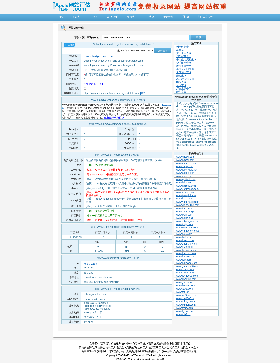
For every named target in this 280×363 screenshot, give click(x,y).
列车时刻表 (182, 46)
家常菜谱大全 (183, 66)
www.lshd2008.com (187, 275)
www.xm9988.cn (185, 298)
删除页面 (175, 343)
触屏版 (161, 359)
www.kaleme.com (186, 253)
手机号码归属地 (185, 69)
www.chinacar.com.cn (188, 230)
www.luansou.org (185, 256)
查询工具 (143, 347)
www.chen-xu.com (186, 163)
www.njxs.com (184, 234)
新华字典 (181, 91)
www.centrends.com (187, 188)
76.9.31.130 (90, 263)
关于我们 (95, 343)
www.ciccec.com (185, 192)
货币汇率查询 (183, 53)
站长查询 (185, 347)
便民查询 (132, 347)
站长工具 (111, 347)
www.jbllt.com (183, 259)
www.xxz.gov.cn (185, 269)
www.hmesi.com (185, 160)
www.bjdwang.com (186, 262)
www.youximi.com (186, 282)
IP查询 (194, 347)
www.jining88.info (186, 195)
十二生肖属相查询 (186, 59)
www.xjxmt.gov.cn (186, 272)
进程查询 (181, 75)
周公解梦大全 (183, 56)
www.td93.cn (183, 314)
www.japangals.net (186, 169)
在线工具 (153, 347)
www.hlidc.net (184, 182)
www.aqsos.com (185, 172)
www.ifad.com (184, 208)
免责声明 (137, 343)
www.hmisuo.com (186, 185)
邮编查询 (181, 82)
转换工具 (175, 347)
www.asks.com (184, 288)
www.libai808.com (186, 279)
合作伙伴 (127, 343)
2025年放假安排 (185, 78)
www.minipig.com (186, 304)
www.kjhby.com (184, 311)
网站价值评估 (86, 347)
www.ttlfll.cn (182, 291)
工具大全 (164, 347)
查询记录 (148, 343)
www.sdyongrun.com (187, 221)
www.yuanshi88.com (187, 266)
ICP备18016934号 (125, 359)
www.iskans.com (185, 285)
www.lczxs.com (184, 198)
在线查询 (121, 347)
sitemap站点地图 (145, 359)
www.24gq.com (184, 166)
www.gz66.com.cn (186, 295)
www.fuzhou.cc (184, 246)
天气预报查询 (183, 72)
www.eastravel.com (187, 227)
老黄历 (180, 49)
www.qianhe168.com (187, 205)
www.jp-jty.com (184, 224)
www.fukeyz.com (185, 301)
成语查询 (181, 85)
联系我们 (105, 343)
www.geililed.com (185, 179)
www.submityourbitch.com (98, 56)
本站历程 (185, 343)
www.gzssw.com (185, 156)
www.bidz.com (184, 237)
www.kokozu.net (185, 240)
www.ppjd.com (184, 214)
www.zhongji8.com (186, 243)
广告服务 (116, 343)
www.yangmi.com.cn (187, 201)
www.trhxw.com (184, 308)
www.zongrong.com (187, 211)
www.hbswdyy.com (186, 250)
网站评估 (100, 347)
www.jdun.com (184, 176)
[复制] (143, 93)
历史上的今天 (183, 88)
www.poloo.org (184, 217)
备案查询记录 (161, 343)
